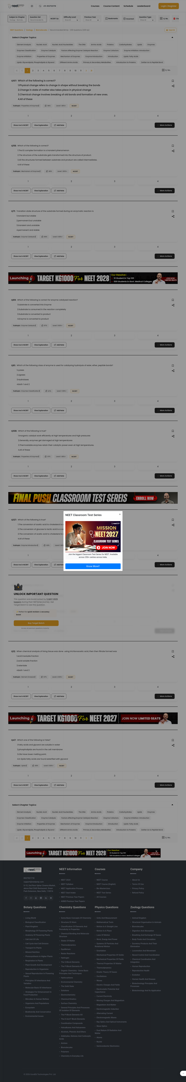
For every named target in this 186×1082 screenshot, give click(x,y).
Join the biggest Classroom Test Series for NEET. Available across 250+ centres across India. (93, 555)
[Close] (120, 514)
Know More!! (93, 566)
